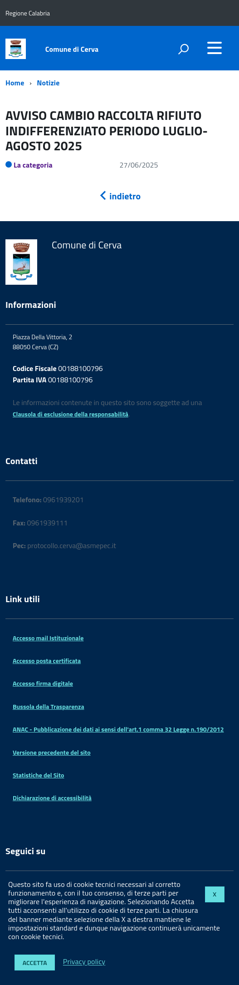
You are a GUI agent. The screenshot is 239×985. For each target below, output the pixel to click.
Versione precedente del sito (52, 752)
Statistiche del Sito (38, 775)
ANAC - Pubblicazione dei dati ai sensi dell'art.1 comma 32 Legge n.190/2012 (118, 729)
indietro (119, 196)
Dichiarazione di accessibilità (52, 797)
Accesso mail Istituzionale (48, 638)
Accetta (35, 962)
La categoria (33, 164)
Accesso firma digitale (43, 683)
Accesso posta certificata (47, 660)
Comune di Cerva (71, 49)
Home (14, 82)
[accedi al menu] (214, 47)
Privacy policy (84, 961)
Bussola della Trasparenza (48, 706)
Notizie (48, 82)
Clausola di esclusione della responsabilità (70, 414)
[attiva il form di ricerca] (183, 49)
